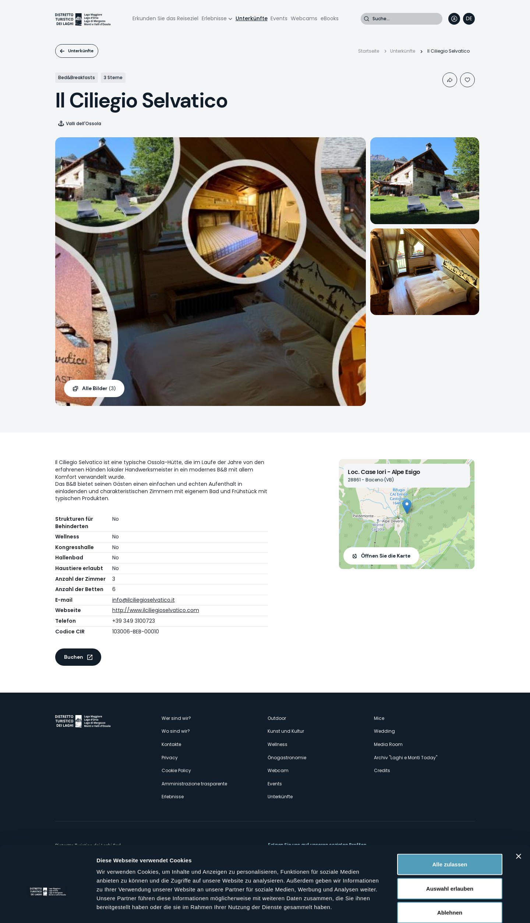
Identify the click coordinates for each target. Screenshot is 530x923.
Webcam (278, 770)
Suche (366, 19)
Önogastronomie (287, 757)
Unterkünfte (252, 18)
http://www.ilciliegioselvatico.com (155, 610)
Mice (379, 718)
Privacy (170, 757)
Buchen (73, 657)
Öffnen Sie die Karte (385, 555)
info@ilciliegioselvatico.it (143, 600)
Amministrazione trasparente (194, 784)
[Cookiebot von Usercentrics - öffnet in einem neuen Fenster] (47, 908)
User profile (454, 19)
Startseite (368, 51)
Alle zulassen (449, 826)
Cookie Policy (176, 770)
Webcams (304, 18)
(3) (99, 388)
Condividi (449, 80)
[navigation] (469, 19)
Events (279, 18)
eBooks (330, 18)
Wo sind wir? (176, 731)
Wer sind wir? (176, 718)
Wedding (384, 731)
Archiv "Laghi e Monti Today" (405, 757)
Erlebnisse (214, 18)
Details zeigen (391, 908)
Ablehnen (449, 874)
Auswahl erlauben (449, 851)
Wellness (277, 744)
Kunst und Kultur (286, 731)
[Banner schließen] (518, 818)
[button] (406, 506)
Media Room (388, 744)
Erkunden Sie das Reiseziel (165, 18)
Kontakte (171, 744)
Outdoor (277, 718)
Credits (382, 770)
